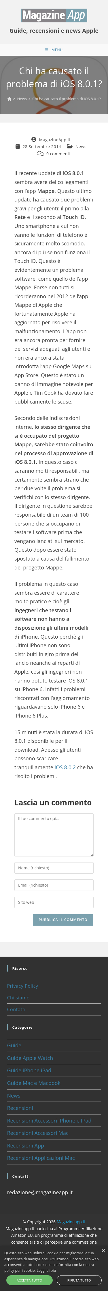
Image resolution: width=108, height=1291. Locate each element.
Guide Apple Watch (30, 1057)
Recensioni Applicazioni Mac (41, 1157)
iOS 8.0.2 (65, 767)
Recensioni (20, 1107)
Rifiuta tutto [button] (79, 1280)
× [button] (103, 1251)
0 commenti (58, 153)
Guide (14, 1045)
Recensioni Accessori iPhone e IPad (49, 1120)
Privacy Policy (22, 986)
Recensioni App (25, 1145)
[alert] (54, 1268)
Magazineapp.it (71, 1221)
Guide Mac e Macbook (33, 1082)
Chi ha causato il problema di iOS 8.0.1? (66, 98)
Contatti (16, 1009)
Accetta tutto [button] (29, 1280)
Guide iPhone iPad (29, 1070)
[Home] (9, 98)
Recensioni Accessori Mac (37, 1132)
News (80, 146)
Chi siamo (18, 998)
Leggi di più (46, 1270)
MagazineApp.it (55, 139)
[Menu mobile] (54, 50)
